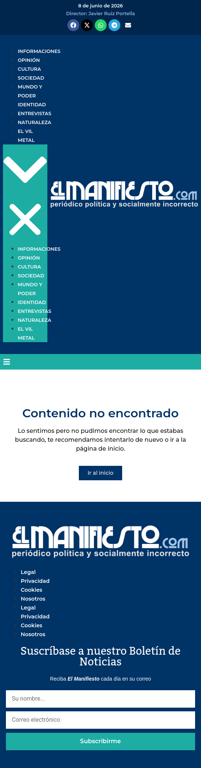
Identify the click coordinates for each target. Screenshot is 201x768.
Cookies (31, 590)
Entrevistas (34, 113)
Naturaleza (34, 122)
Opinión (29, 60)
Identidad (32, 104)
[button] (25, 194)
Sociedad (31, 78)
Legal (28, 572)
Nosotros (33, 598)
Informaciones (39, 51)
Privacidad (35, 581)
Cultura (29, 69)
